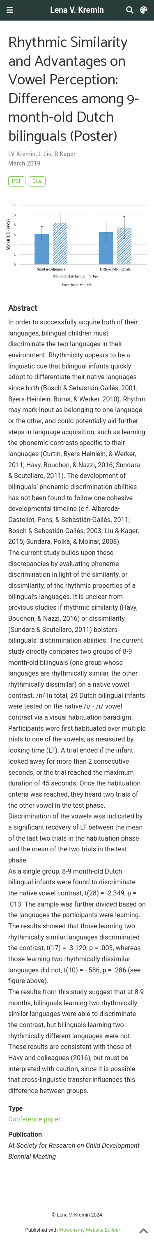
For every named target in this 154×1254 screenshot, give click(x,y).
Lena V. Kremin (77, 10)
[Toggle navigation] (10, 10)
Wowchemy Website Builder (89, 1230)
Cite (37, 181)
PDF (17, 181)
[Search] (129, 10)
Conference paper (34, 1119)
